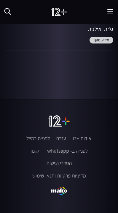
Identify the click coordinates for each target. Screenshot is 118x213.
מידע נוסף (101, 40)
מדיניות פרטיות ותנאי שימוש (59, 175)
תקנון (36, 151)
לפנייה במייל (38, 138)
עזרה (61, 138)
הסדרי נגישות (59, 163)
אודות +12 (82, 138)
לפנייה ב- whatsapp (67, 151)
